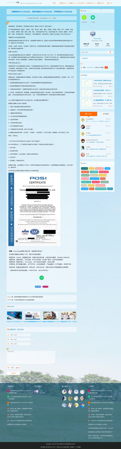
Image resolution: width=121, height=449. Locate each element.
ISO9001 (92, 188)
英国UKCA (100, 4)
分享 (41, 277)
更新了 (104, 67)
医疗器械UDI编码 (104, 172)
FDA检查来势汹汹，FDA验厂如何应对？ (104, 100)
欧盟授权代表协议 (100, 185)
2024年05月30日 (98, 86)
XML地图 (42, 447)
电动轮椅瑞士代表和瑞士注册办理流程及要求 (100, 432)
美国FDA (63, 3)
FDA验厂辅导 (96, 182)
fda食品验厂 (91, 185)
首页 (54, 3)
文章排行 (106, 114)
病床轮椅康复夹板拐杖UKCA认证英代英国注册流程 (28, 297)
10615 (111, 96)
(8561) (54, 18)
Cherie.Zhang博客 (18, 251)
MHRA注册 (84, 168)
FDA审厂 (110, 188)
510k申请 (84, 185)
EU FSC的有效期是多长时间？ (94, 135)
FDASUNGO (43, 18)
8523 (111, 86)
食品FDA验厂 (94, 175)
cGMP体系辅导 (94, 172)
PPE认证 (103, 178)
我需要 (88, 128)
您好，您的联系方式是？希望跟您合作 (96, 149)
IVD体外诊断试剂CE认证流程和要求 (24, 300)
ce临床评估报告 (99, 168)
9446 (111, 106)
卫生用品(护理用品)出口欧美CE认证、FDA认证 (100, 428)
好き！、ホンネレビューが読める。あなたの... (98, 121)
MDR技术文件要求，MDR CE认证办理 (104, 90)
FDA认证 (91, 168)
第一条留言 (42, 392)
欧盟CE (72, 3)
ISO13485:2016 (85, 175)
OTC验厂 (107, 168)
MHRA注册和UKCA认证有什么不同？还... (97, 156)
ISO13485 (82, 3)
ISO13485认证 (102, 175)
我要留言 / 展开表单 (15, 329)
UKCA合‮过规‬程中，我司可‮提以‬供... (95, 142)
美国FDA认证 (85, 178)
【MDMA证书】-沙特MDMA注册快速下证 (105, 80)
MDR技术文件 (104, 182)
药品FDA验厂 (85, 172)
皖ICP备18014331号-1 (51, 447)
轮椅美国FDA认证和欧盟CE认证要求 (16, 424)
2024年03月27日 (98, 96)
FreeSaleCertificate (94, 178)
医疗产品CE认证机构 (101, 188)
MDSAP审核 (85, 188)
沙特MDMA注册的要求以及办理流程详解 (21, 420)
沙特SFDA (91, 3)
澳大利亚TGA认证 (86, 182)
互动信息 (88, 114)
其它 (109, 3)
